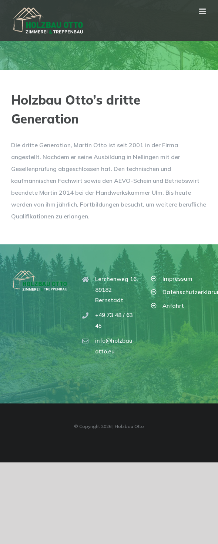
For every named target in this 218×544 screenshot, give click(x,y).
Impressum (177, 278)
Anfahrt (173, 305)
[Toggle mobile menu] (203, 11)
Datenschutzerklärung (184, 292)
